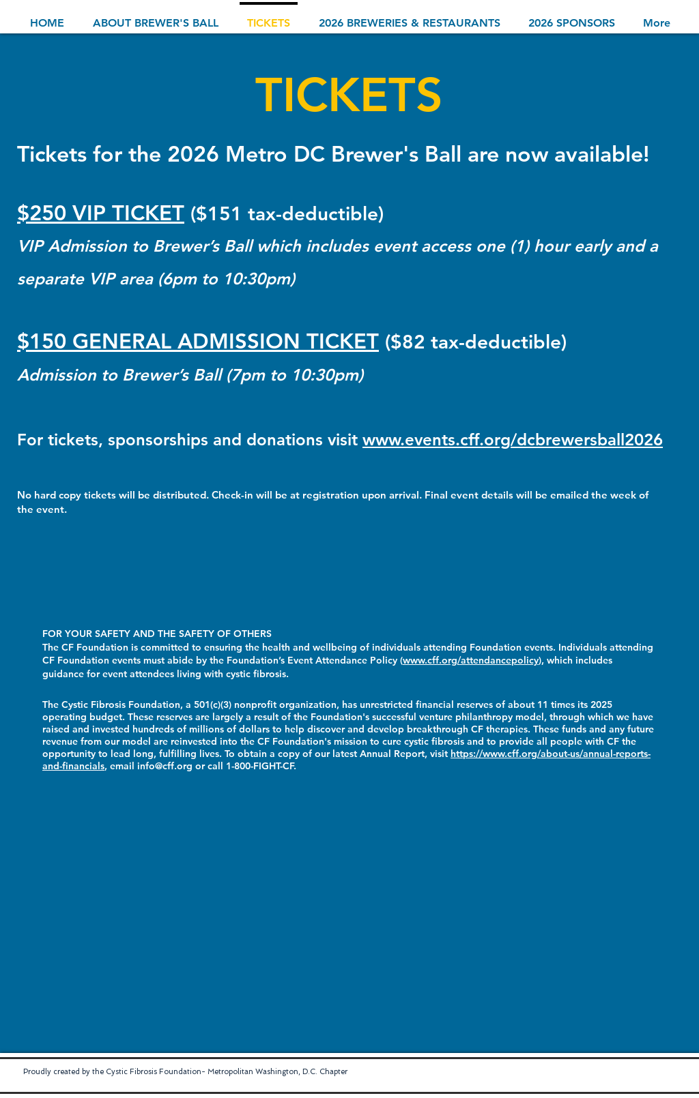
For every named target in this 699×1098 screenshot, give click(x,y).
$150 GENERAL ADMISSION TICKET (198, 341)
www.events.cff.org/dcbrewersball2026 (512, 439)
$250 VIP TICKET (100, 213)
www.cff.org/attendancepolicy (471, 660)
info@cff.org (164, 766)
